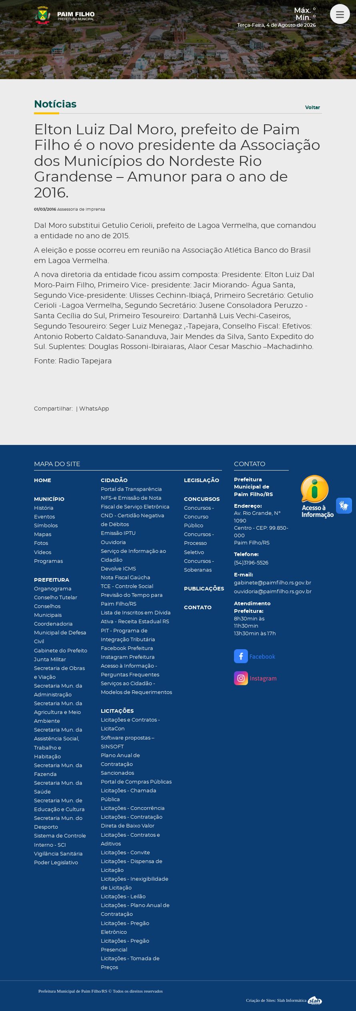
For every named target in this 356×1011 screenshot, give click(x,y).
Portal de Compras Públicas (136, 782)
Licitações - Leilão (123, 896)
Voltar (312, 107)
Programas (48, 561)
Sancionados (117, 773)
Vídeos (42, 552)
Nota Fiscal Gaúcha (125, 577)
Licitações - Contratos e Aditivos (130, 840)
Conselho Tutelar (55, 597)
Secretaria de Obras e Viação (59, 673)
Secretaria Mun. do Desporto (58, 823)
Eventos (44, 517)
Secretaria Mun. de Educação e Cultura (59, 805)
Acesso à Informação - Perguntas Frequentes (130, 671)
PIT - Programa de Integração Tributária (128, 635)
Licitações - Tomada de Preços (130, 963)
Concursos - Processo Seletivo (199, 543)
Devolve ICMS (118, 569)
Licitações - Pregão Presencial (125, 946)
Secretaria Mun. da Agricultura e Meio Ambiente (58, 712)
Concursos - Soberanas (199, 566)
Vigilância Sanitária (58, 854)
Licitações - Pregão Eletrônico (125, 928)
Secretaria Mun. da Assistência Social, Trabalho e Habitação (58, 743)
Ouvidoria (113, 542)
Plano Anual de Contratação (120, 760)
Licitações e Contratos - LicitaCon (130, 725)
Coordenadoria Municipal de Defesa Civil (60, 633)
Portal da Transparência (131, 489)
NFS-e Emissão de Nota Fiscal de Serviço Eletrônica (135, 503)
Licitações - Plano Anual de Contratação (135, 910)
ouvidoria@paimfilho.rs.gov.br (261, 591)
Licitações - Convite (125, 852)
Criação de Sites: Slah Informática (284, 1000)
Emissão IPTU (118, 533)
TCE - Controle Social (127, 586)
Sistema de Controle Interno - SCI (60, 840)
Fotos (41, 543)
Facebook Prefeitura (127, 648)
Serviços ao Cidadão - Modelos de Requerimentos (136, 688)
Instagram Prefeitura (128, 657)
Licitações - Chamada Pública (128, 795)
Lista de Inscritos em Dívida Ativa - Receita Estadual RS (136, 617)
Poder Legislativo (56, 862)
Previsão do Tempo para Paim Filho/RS (132, 600)
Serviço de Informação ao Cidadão (133, 556)
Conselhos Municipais (48, 611)
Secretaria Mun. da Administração (58, 691)
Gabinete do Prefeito (60, 651)
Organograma (53, 589)
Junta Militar (50, 659)
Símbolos (46, 525)
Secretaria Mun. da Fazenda (58, 770)
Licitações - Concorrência (133, 808)
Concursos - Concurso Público (199, 517)
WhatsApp (94, 409)
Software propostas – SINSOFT (127, 743)
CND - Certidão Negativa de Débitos (132, 520)
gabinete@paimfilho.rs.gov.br (261, 583)
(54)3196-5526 (251, 563)
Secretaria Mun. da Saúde (58, 788)
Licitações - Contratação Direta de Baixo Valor (131, 822)
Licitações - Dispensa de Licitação (131, 866)
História (44, 508)
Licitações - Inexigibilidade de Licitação (134, 884)
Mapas (42, 534)
